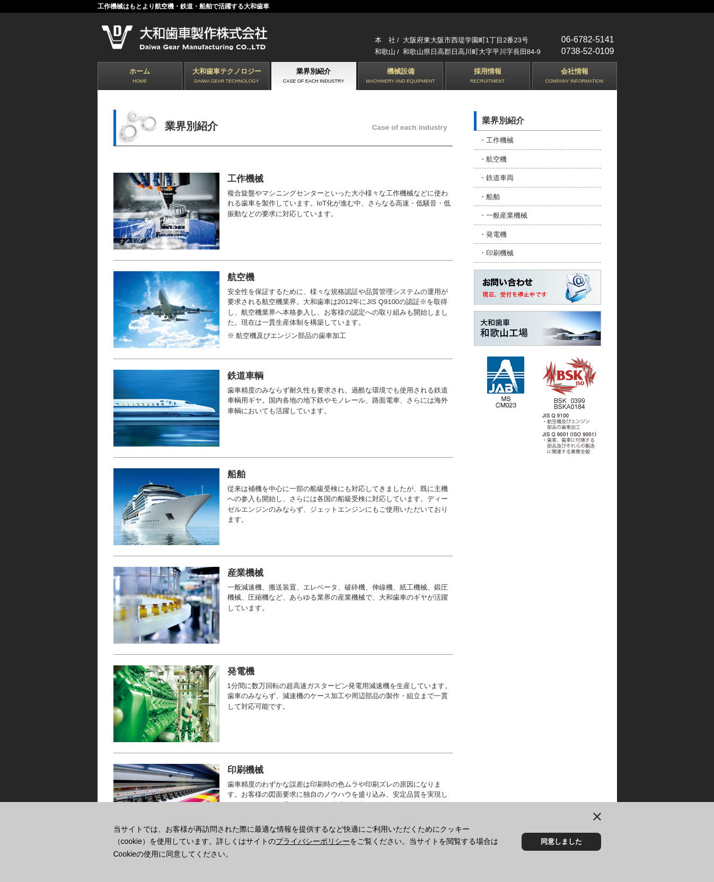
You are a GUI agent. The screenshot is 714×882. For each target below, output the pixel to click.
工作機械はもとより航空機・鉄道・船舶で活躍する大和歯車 (183, 6)
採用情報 (488, 76)
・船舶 (489, 196)
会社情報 (574, 76)
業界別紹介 (314, 76)
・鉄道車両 (496, 177)
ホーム (140, 76)
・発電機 (493, 233)
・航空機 (493, 159)
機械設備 (401, 76)
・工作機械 (496, 140)
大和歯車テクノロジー (227, 76)
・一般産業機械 (503, 214)
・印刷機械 (496, 252)
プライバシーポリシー (313, 841)
